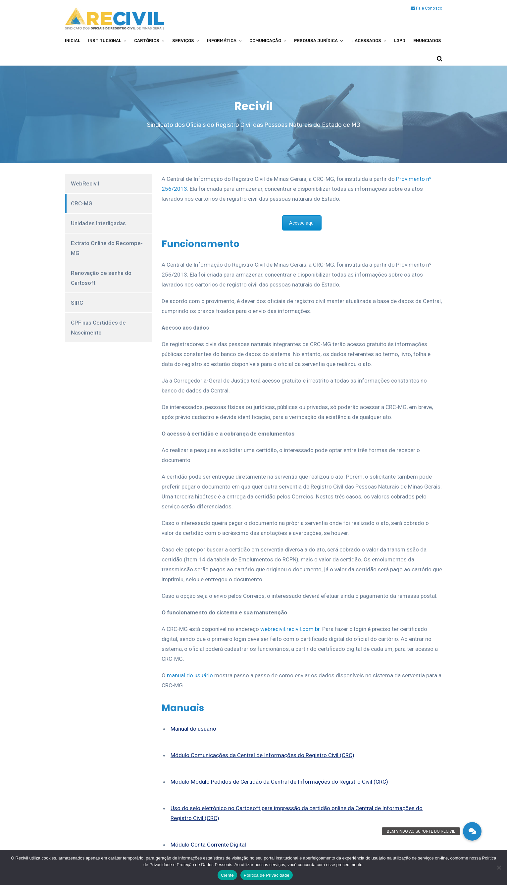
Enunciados (427, 40)
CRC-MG (81, 203)
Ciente (227, 875)
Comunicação (265, 40)
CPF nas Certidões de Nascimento (98, 327)
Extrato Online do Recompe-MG (107, 248)
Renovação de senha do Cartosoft (101, 278)
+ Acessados (366, 40)
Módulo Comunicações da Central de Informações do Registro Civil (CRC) (262, 755)
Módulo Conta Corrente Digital (209, 844)
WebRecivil (85, 183)
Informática (221, 40)
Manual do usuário (193, 728)
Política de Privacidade (266, 875)
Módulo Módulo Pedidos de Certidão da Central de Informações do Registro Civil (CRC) (279, 781)
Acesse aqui (302, 223)
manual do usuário (190, 675)
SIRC (77, 302)
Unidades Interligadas (98, 223)
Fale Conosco (426, 8)
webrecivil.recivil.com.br (290, 629)
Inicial (72, 40)
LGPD (399, 40)
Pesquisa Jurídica (316, 40)
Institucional (104, 40)
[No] (498, 867)
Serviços (183, 40)
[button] (472, 831)
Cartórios (146, 40)
